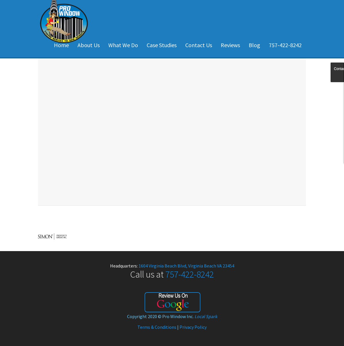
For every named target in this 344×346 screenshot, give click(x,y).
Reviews (230, 45)
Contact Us (198, 45)
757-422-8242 (285, 45)
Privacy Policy (193, 327)
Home (61, 45)
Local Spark (205, 316)
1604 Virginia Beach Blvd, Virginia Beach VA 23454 (186, 266)
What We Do (123, 45)
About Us (89, 45)
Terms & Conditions (156, 327)
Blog (254, 45)
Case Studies (162, 45)
